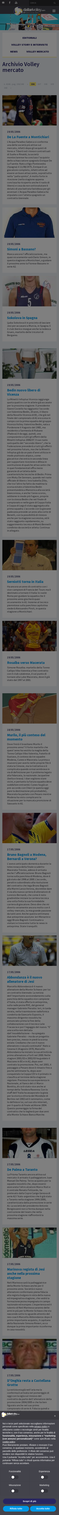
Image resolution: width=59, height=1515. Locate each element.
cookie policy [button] (9, 1442)
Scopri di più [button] (29, 1501)
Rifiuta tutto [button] (16, 1508)
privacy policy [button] (41, 1426)
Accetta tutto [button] (43, 1508)
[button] (54, 1415)
